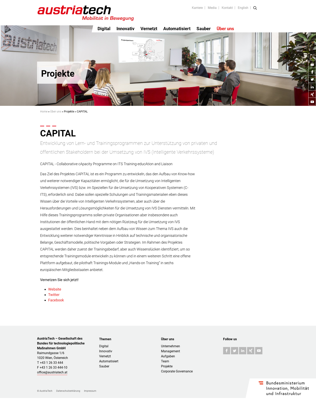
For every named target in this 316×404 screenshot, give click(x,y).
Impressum (90, 391)
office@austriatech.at (52, 372)
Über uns (225, 28)
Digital (104, 28)
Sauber (203, 28)
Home (44, 111)
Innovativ (125, 28)
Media (212, 8)
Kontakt (227, 8)
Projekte (167, 366)
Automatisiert (176, 28)
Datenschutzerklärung (68, 391)
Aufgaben (168, 356)
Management (170, 351)
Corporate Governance (177, 371)
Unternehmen (170, 346)
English (243, 8)
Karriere (197, 8)
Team (165, 361)
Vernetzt (148, 28)
